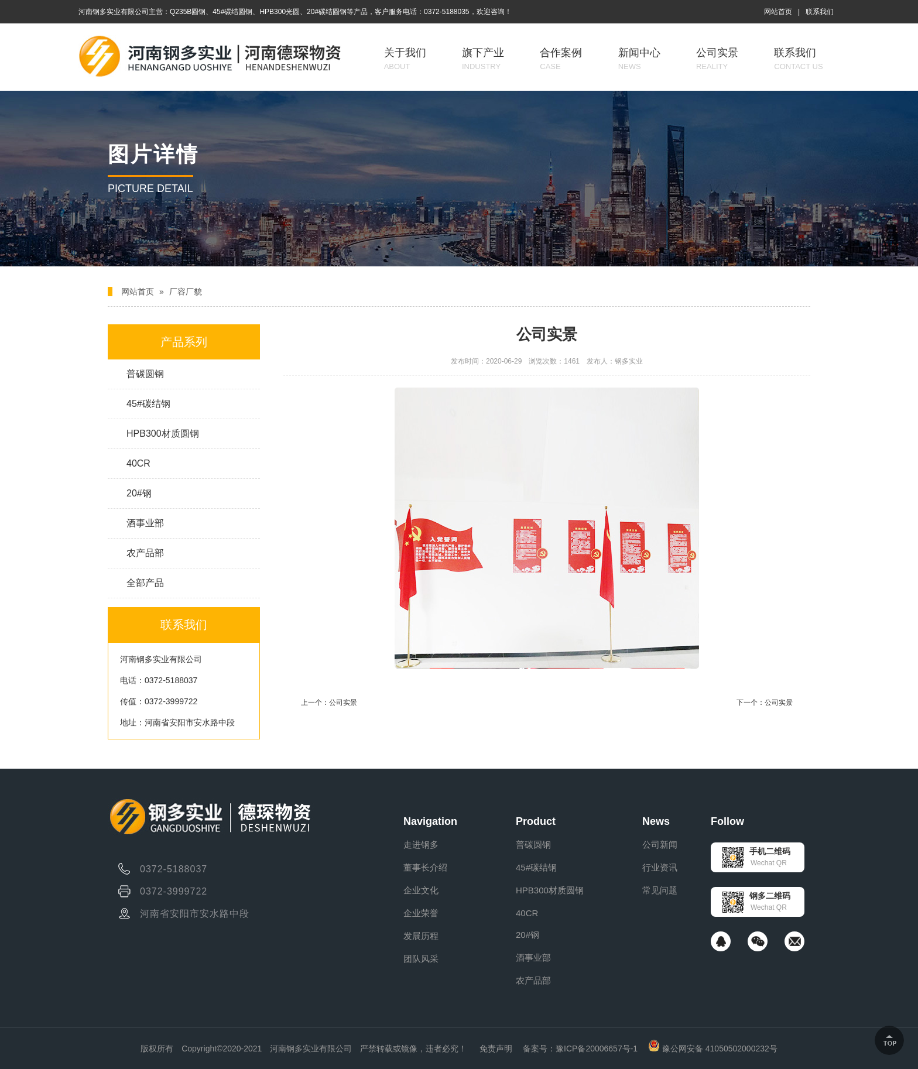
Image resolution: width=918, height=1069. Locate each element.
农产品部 (145, 553)
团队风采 (421, 959)
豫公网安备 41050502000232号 (712, 1048)
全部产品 (145, 583)
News (656, 821)
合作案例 (561, 59)
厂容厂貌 (185, 291)
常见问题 (659, 890)
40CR (138, 463)
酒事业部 (145, 523)
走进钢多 (421, 844)
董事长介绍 (425, 867)
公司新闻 (659, 844)
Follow (727, 821)
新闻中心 (639, 59)
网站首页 (778, 12)
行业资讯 (659, 867)
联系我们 (820, 12)
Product (536, 821)
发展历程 (421, 936)
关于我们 (405, 59)
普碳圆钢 (145, 374)
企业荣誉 (421, 913)
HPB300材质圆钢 (162, 433)
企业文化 (421, 890)
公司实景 (717, 59)
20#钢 (139, 493)
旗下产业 (483, 59)
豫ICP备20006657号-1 (597, 1048)
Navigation (430, 821)
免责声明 (495, 1048)
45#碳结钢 (148, 404)
